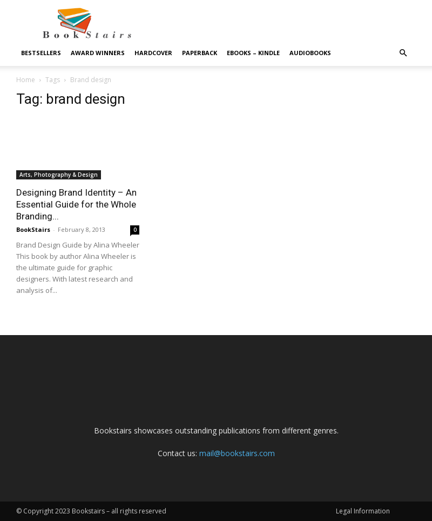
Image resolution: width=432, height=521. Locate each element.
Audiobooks (310, 53)
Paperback (199, 53)
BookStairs (33, 229)
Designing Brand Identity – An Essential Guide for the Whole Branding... (76, 204)
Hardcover (153, 53)
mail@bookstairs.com (237, 453)
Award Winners (98, 53)
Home (25, 79)
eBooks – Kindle (253, 53)
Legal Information (363, 511)
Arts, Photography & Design (58, 174)
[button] (403, 53)
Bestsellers (41, 53)
